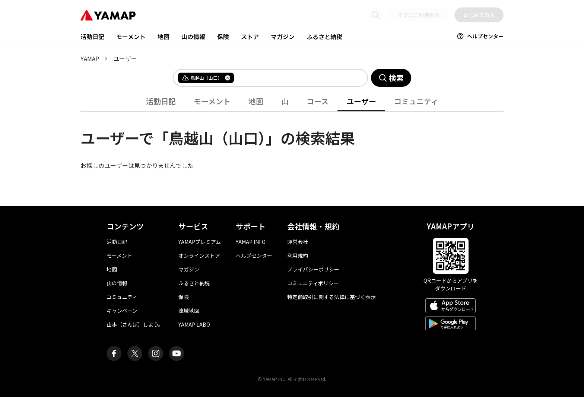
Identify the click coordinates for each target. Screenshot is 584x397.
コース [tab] (317, 101)
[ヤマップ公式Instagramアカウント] (155, 353)
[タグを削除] (227, 77)
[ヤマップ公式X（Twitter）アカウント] (134, 353)
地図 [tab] (255, 101)
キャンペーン (122, 310)
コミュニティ (122, 297)
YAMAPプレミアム (199, 241)
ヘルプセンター (480, 36)
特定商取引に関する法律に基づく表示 (331, 297)
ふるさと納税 (324, 36)
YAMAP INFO (251, 241)
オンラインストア (199, 255)
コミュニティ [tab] (416, 101)
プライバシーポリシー (313, 269)
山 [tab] (285, 101)
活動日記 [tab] (161, 101)
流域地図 (188, 310)
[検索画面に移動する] (375, 14)
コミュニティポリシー (313, 283)
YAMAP (89, 58)
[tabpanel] (292, 141)
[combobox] (294, 77)
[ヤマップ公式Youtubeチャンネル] (176, 353)
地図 (163, 36)
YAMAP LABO (194, 324)
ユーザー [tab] (361, 101)
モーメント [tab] (212, 101)
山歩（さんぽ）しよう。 (135, 324)
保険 (223, 36)
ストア (250, 36)
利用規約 (297, 255)
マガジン (283, 36)
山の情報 (193, 36)
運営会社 (297, 241)
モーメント (131, 36)
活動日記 (92, 36)
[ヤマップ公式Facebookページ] (114, 353)
